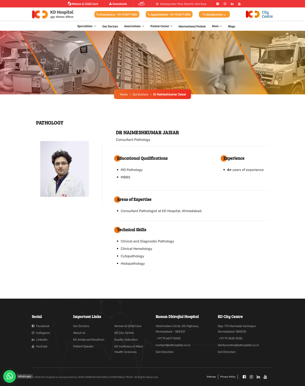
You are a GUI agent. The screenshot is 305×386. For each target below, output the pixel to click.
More (215, 26)
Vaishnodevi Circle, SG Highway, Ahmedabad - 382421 (177, 328)
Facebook (40, 326)
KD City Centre (124, 333)
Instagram (41, 333)
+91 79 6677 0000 (169, 338)
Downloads (118, 4)
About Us (79, 333)
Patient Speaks (83, 346)
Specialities (85, 26)
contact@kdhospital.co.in (173, 345)
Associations (132, 26)
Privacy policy (228, 376)
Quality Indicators (126, 339)
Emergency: (117, 14)
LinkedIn (39, 339)
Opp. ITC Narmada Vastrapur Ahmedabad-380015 (237, 328)
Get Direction (164, 352)
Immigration (214, 14)
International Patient (192, 26)
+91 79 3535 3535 (230, 338)
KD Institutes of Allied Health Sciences (128, 349)
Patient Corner (159, 26)
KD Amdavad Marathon (88, 339)
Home (124, 94)
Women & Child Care (83, 3)
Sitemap (211, 376)
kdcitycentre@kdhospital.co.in (238, 345)
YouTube (39, 346)
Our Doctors (110, 26)
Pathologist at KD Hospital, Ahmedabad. (170, 211)
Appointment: (169, 14)
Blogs (231, 26)
